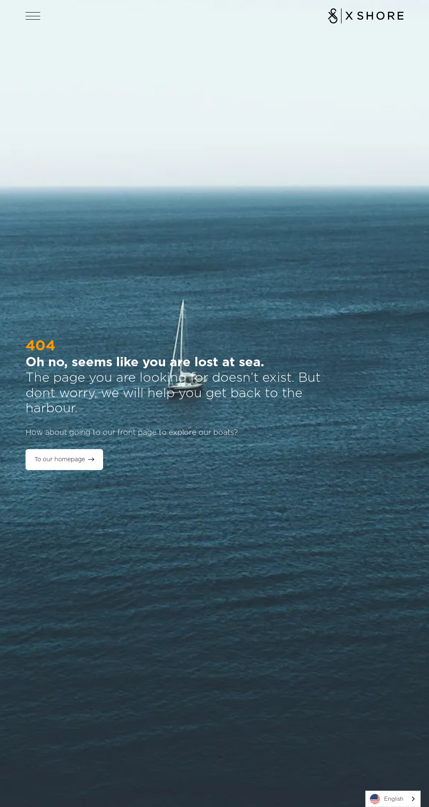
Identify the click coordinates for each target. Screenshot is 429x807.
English (386, 799)
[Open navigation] (33, 15)
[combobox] (393, 799)
